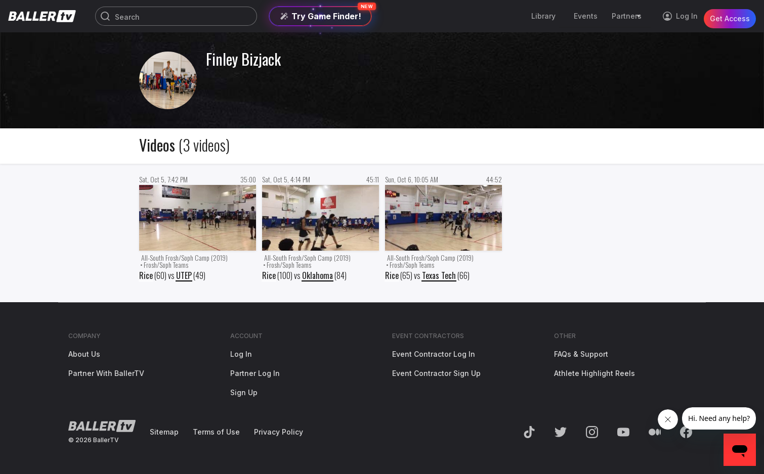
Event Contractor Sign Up (436, 373)
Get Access (730, 16)
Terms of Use (216, 432)
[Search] (176, 16)
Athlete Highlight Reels (594, 373)
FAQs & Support (581, 354)
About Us (84, 354)
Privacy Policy (278, 432)
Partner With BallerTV (106, 373)
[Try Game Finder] (320, 16)
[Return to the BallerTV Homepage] (42, 16)
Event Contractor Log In (433, 354)
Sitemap (164, 432)
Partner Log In (255, 373)
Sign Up (244, 392)
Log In (241, 354)
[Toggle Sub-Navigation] (640, 16)
